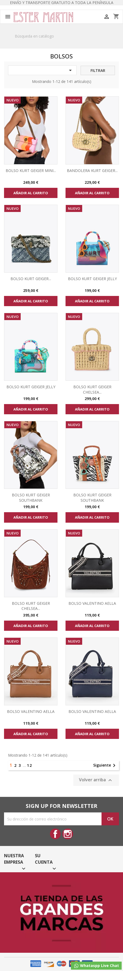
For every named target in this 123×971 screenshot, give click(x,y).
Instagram (67, 834)
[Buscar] (61, 36)
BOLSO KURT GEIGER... (30, 278)
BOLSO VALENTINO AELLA (92, 603)
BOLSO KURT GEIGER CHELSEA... (92, 389)
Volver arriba (96, 780)
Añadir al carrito (30, 192)
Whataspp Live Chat (96, 966)
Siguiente (105, 765)
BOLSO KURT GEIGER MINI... (31, 170)
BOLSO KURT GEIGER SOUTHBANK (31, 497)
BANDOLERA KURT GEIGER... (92, 170)
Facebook (55, 834)
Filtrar (98, 70)
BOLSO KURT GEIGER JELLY (92, 278)
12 (29, 765)
